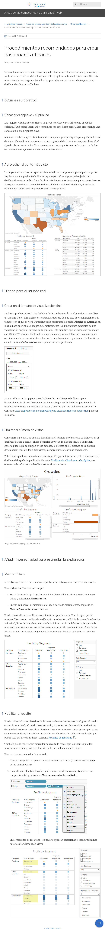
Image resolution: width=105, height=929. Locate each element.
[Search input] (90, 4)
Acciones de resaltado (61, 737)
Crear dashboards (78, 24)
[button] (6, 4)
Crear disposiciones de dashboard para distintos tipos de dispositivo (51, 410)
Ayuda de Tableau (13, 24)
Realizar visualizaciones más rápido (70, 460)
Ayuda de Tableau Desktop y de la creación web (46, 24)
